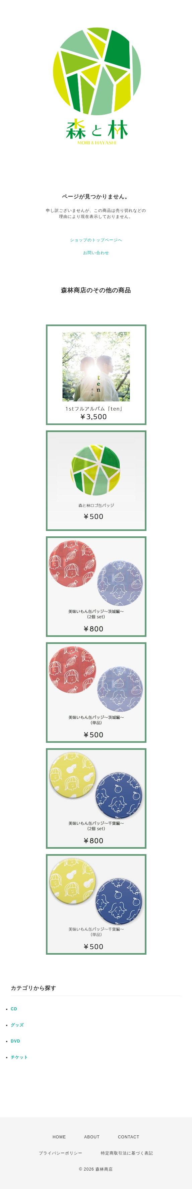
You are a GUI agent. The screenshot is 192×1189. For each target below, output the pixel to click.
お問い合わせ (96, 252)
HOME (59, 1137)
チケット (19, 1057)
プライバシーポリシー (60, 1153)
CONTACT (128, 1137)
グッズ (17, 1025)
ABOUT (92, 1137)
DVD (15, 1041)
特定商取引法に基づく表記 (127, 1153)
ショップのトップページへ (96, 240)
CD (14, 1009)
